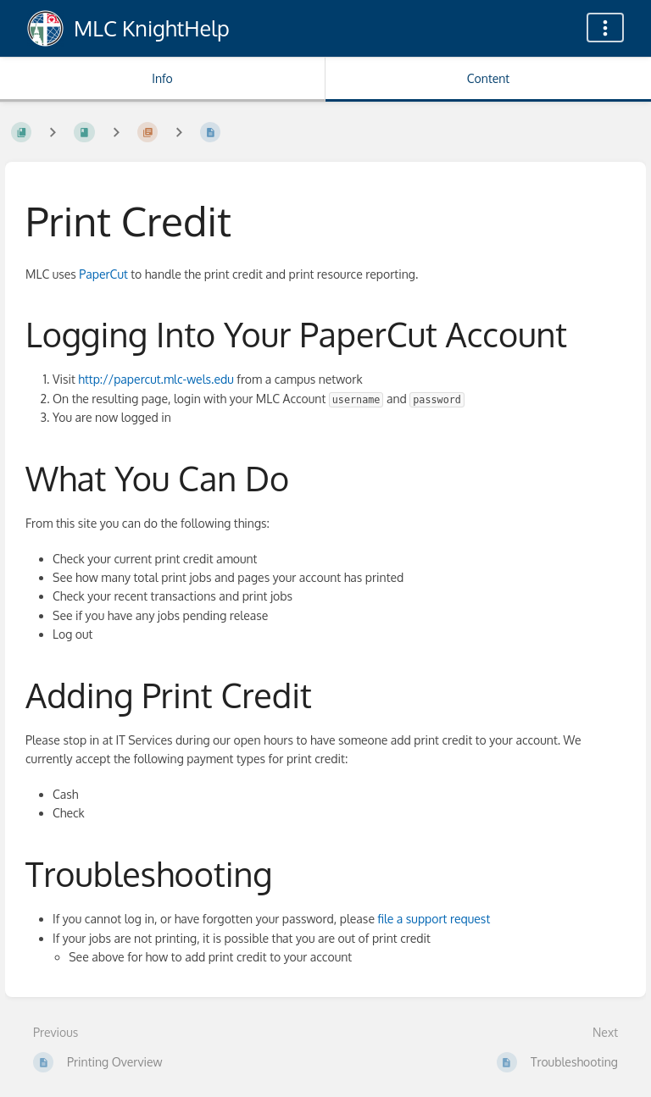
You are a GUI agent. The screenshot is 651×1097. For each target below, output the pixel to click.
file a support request (433, 918)
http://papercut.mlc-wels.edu (156, 379)
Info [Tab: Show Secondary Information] (162, 78)
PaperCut (103, 274)
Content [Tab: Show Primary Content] (488, 78)
